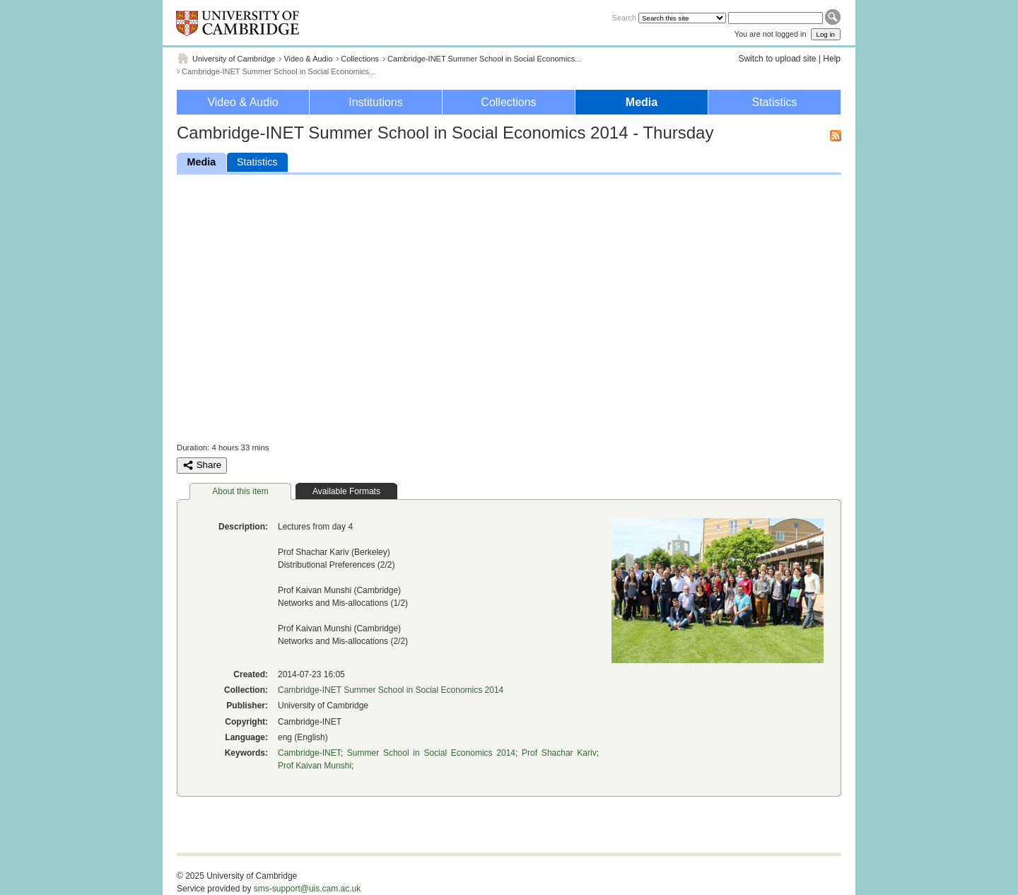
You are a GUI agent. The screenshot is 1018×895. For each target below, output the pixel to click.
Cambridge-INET (309, 753)
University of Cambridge (233, 58)
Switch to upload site (777, 59)
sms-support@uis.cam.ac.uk (307, 889)
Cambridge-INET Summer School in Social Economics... (484, 58)
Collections (360, 58)
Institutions (375, 102)
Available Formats (346, 491)
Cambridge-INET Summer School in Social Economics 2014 (390, 690)
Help (832, 59)
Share (201, 465)
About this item (240, 491)
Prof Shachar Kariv (559, 753)
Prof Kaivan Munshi (314, 766)
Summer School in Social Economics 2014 (431, 753)
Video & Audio (307, 58)
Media (641, 102)
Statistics (774, 102)
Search (624, 17)
